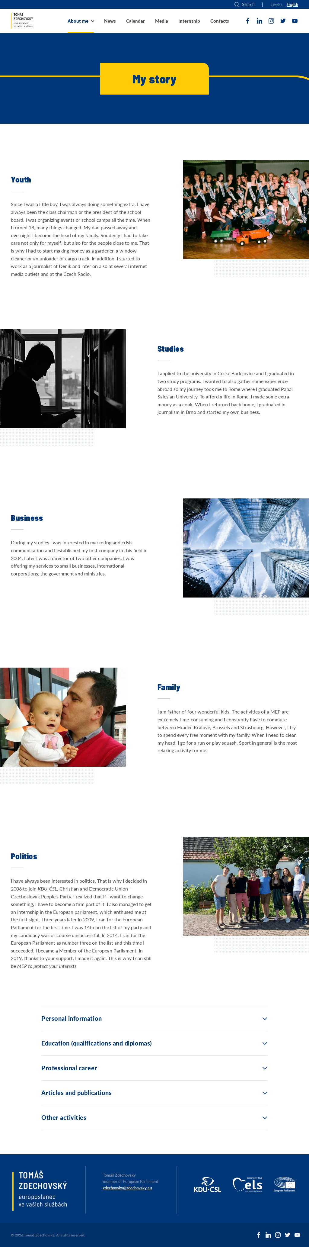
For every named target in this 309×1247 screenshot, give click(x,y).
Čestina (276, 4)
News (110, 21)
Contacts (219, 21)
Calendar (135, 21)
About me (78, 21)
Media (161, 21)
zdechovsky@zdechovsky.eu (127, 1187)
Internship (189, 21)
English (292, 4)
